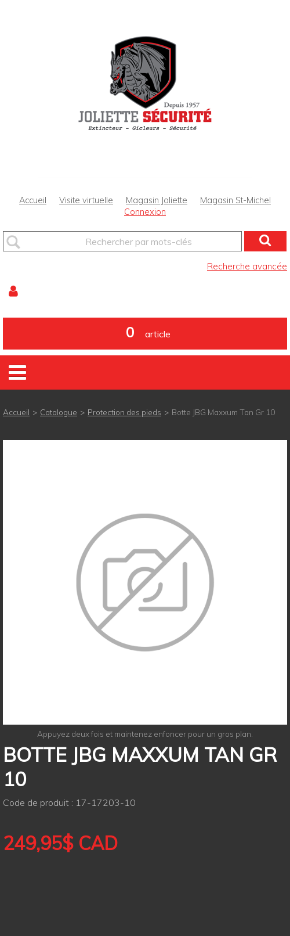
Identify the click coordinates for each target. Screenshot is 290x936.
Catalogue (58, 412)
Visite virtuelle (86, 200)
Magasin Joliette (156, 200)
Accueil (32, 200)
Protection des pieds (124, 412)
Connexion (145, 212)
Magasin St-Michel (235, 200)
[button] (145, 334)
